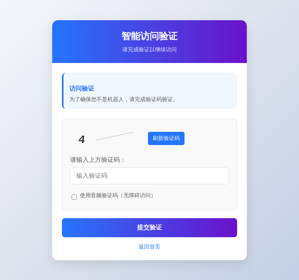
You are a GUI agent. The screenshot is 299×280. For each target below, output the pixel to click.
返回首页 (149, 246)
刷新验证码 (166, 138)
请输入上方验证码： (98, 159)
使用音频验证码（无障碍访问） (118, 195)
